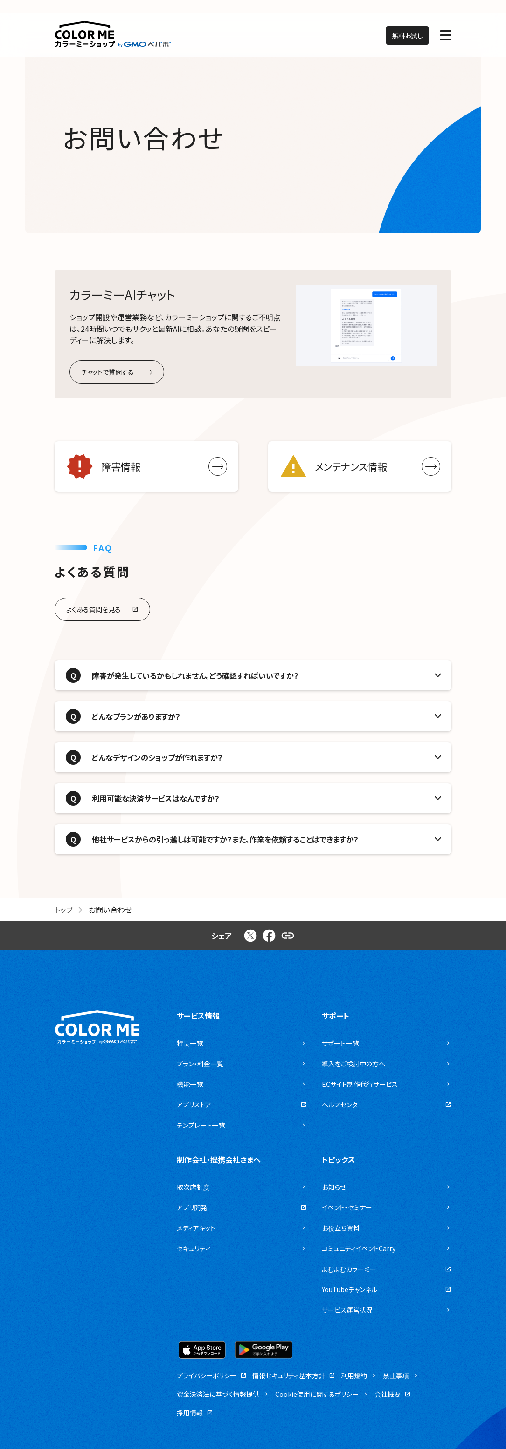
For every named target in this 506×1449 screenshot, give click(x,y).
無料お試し (407, 35)
